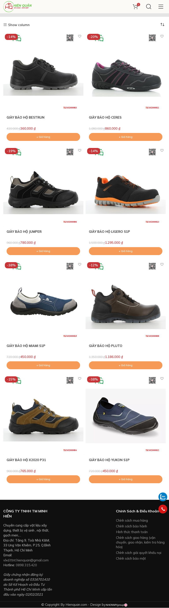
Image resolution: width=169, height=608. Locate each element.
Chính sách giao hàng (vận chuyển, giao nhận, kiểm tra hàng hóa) (140, 542)
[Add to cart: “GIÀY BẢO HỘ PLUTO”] (125, 365)
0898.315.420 (26, 565)
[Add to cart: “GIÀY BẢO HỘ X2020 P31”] (43, 479)
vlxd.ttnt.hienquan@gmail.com (26, 560)
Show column (19, 25)
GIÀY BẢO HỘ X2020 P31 (27, 460)
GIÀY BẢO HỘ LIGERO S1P (110, 232)
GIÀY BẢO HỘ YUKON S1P (110, 460)
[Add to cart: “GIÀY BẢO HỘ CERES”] (125, 137)
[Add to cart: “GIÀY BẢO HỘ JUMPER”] (43, 251)
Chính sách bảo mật (131, 559)
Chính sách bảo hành (131, 526)
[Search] (149, 6)
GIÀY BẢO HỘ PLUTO (106, 346)
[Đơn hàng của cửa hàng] (162, 24)
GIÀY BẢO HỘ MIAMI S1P (27, 346)
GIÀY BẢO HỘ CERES (105, 118)
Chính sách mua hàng (132, 521)
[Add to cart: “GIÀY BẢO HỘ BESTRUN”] (43, 137)
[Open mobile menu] (161, 6)
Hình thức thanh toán (132, 532)
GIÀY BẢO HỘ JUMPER (24, 232)
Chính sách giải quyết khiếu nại (138, 553)
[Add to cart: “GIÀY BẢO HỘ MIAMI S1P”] (43, 365)
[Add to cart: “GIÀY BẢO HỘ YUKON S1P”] (125, 479)
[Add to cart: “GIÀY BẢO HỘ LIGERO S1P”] (125, 251)
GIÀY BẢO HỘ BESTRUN (26, 118)
